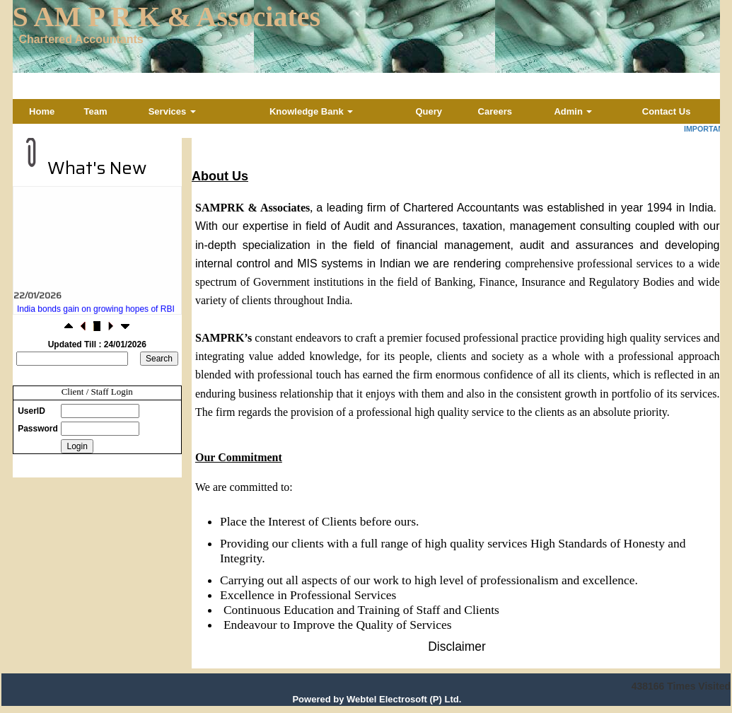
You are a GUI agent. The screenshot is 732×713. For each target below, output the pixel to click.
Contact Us (666, 111)
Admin (573, 111)
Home (41, 111)
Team (96, 111)
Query (428, 111)
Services (172, 111)
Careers (495, 111)
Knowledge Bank (311, 111)
